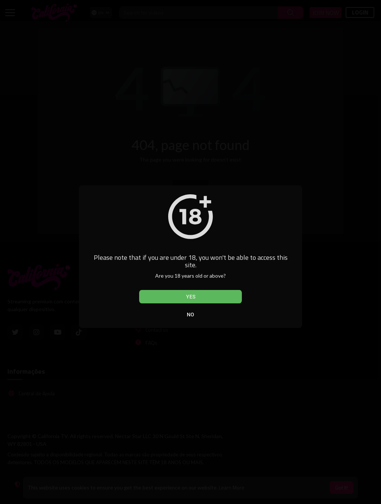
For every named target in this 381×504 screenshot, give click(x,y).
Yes (190, 297)
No (190, 315)
